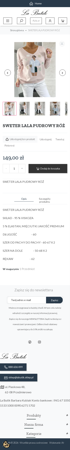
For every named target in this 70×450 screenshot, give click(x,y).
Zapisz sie (54, 301)
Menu (8, 21)
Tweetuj (59, 139)
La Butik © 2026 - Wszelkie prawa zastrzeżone (25, 442)
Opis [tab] (24, 198)
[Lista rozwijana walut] (36, 21)
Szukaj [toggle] (21, 21)
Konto (50, 21)
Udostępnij (46, 139)
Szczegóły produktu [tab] (44, 200)
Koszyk (63, 21)
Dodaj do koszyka (48, 169)
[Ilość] (14, 168)
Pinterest (9, 145)
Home (35, 3)
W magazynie (11, 269)
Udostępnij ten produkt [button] (20, 139)
